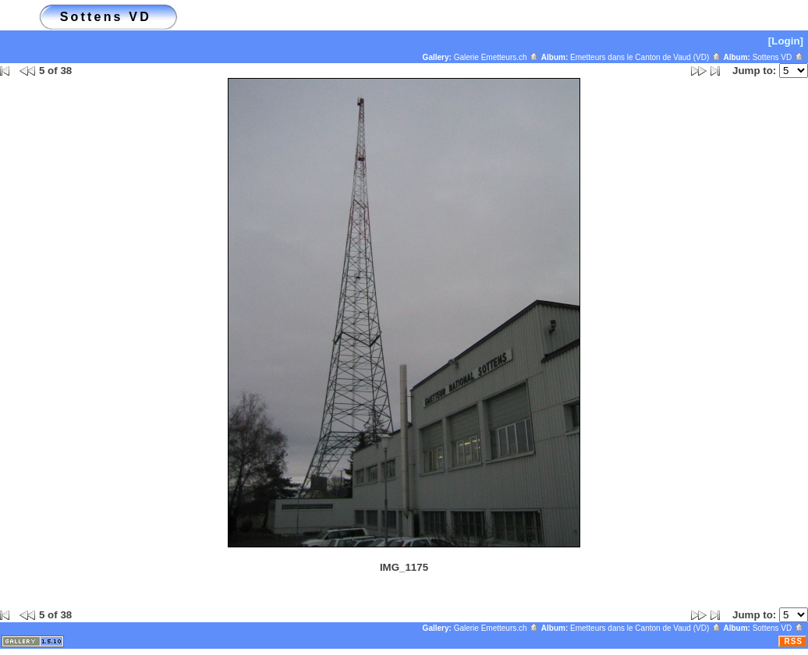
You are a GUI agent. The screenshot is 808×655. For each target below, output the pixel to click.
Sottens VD (778, 57)
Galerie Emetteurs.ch (497, 57)
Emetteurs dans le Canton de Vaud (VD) (645, 57)
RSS (793, 641)
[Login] (785, 41)
